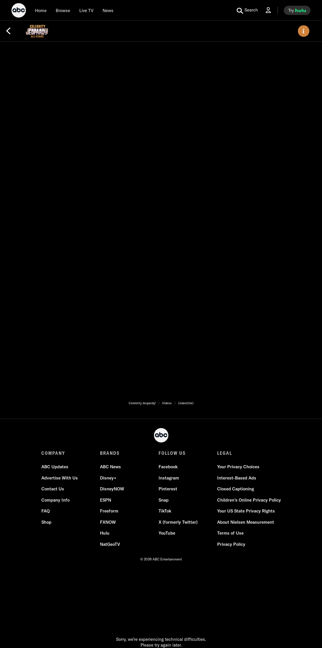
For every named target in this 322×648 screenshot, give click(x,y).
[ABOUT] (303, 31)
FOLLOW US (172, 453)
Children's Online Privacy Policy (249, 500)
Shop (46, 522)
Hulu (104, 533)
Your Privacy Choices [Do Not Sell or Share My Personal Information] (238, 466)
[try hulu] (297, 10)
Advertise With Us (59, 478)
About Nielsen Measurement (245, 522)
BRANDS (110, 453)
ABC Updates (54, 466)
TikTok (165, 511)
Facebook (168, 466)
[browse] (63, 10)
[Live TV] (86, 10)
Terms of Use (230, 533)
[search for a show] (247, 10)
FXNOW (108, 522)
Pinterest (168, 489)
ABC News (110, 466)
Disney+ (108, 478)
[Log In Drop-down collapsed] (268, 10)
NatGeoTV (110, 544)
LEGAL (224, 453)
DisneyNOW (112, 489)
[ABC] (18, 11)
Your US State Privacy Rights (246, 511)
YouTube (167, 533)
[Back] (8, 31)
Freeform (109, 511)
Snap (164, 500)
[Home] (41, 10)
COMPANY (53, 453)
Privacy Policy (231, 544)
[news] (108, 10)
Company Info (55, 500)
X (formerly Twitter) (178, 522)
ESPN (105, 500)
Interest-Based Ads (236, 478)
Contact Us (52, 489)
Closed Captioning (235, 489)
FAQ (45, 511)
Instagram (169, 478)
